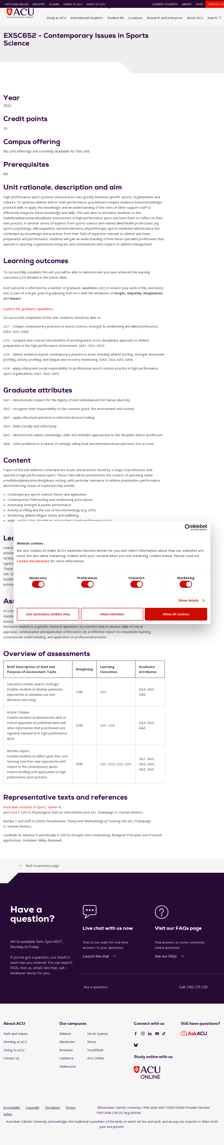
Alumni (51, 4)
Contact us (213, 4)
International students (86, 18)
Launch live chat (96, 968)
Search (214, 18)
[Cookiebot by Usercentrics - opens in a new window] (188, 526)
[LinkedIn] (150, 1045)
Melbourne (68, 1078)
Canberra (66, 1070)
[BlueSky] (136, 1057)
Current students (162, 4)
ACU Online (95, 1070)
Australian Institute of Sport (24, 819)
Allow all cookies (176, 615)
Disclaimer (52, 1119)
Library (184, 4)
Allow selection (112, 615)
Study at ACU (56, 18)
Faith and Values (14, 4)
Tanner (52, 819)
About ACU (195, 18)
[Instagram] (143, 1045)
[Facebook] (135, 1045)
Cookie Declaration (33, 559)
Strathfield (95, 1062)
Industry (36, 4)
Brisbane (66, 1062)
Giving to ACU (70, 4)
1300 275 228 (196, 998)
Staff (196, 4)
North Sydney (97, 1045)
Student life (115, 18)
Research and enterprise (164, 18)
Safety (7, 1126)
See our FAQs (166, 968)
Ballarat (65, 1045)
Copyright (32, 1119)
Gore (13, 824)
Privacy (71, 1119)
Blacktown (67, 1053)
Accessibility (11, 1119)
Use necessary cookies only (48, 615)
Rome (91, 1053)
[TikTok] (163, 1045)
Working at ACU (15, 1053)
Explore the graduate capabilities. (28, 321)
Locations (135, 18)
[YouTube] (157, 1045)
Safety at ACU (93, 4)
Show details (188, 601)
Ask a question (96, 998)
